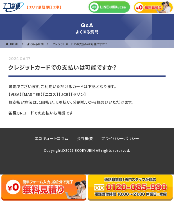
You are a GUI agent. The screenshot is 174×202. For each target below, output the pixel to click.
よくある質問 (35, 44)
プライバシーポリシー (120, 138)
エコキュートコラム (51, 138)
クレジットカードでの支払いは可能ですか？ (79, 44)
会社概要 (85, 138)
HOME (14, 44)
